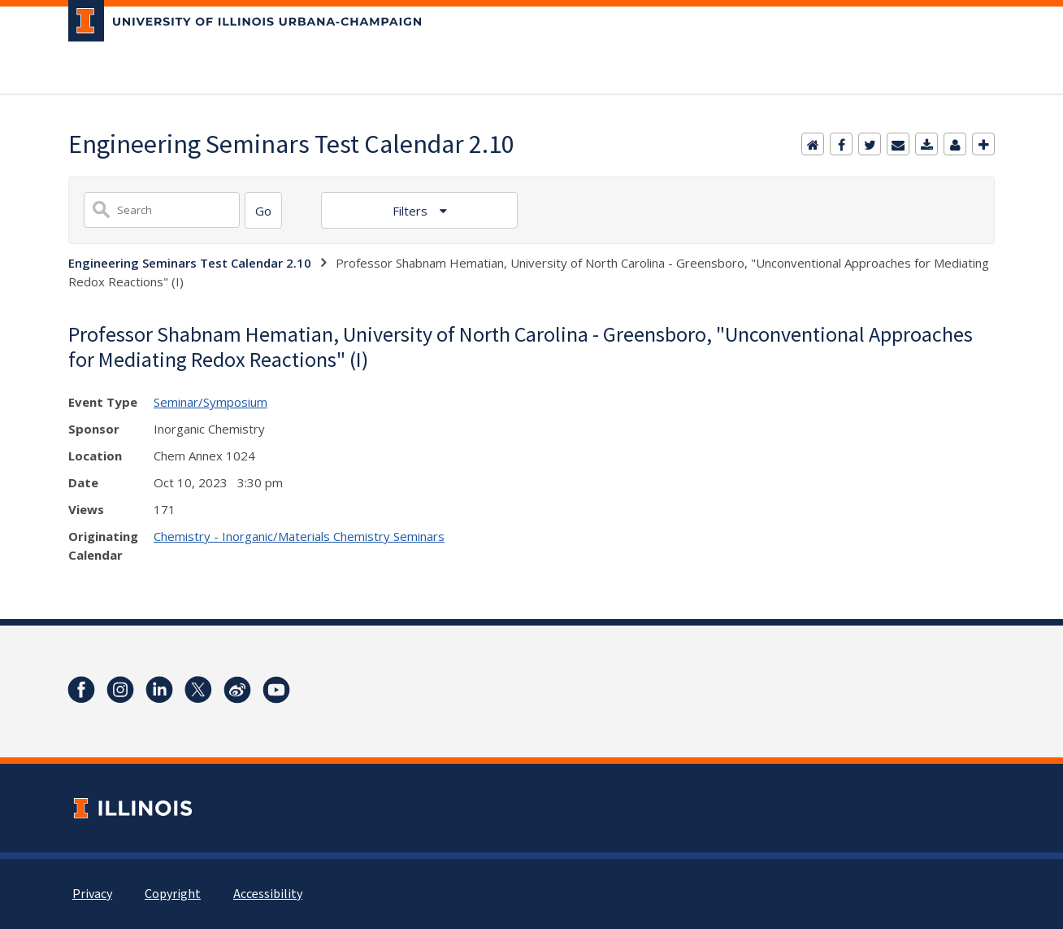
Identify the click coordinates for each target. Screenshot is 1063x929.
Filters (412, 211)
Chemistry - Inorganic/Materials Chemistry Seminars (299, 536)
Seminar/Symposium (210, 402)
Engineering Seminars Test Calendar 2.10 (189, 263)
